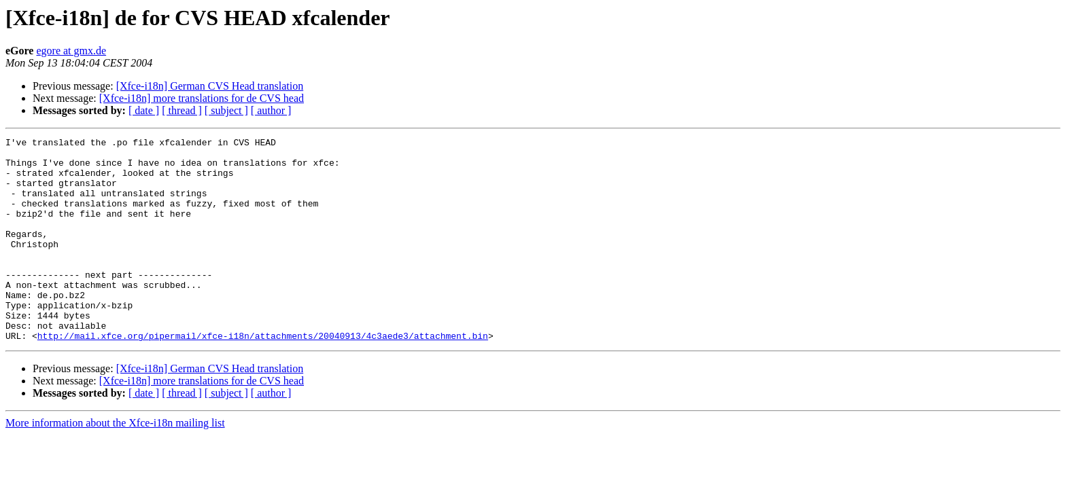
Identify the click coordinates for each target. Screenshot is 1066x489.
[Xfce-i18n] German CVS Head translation (209, 86)
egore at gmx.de (71, 50)
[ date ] (143, 110)
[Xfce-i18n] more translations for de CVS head (201, 98)
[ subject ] (226, 110)
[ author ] (271, 110)
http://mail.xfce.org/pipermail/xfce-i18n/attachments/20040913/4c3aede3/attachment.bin (262, 376)
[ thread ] (182, 110)
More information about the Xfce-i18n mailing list (115, 463)
